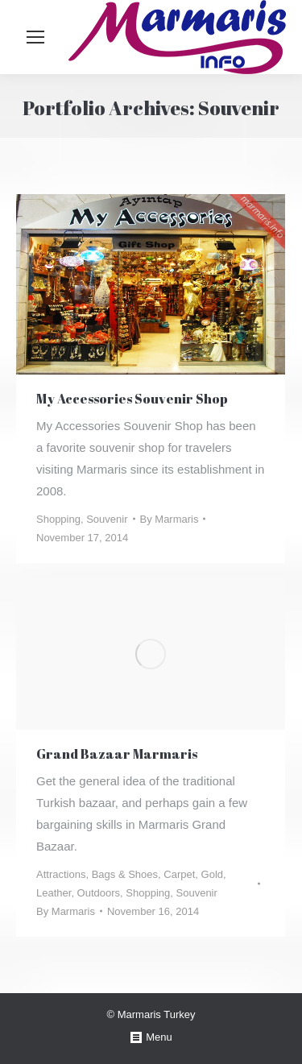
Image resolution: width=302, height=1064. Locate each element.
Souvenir (106, 519)
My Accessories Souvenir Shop (132, 399)
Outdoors (98, 893)
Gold (212, 874)
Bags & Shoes (125, 874)
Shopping (58, 519)
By (169, 519)
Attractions (60, 874)
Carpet (179, 874)
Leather (53, 893)
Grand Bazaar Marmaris (116, 754)
